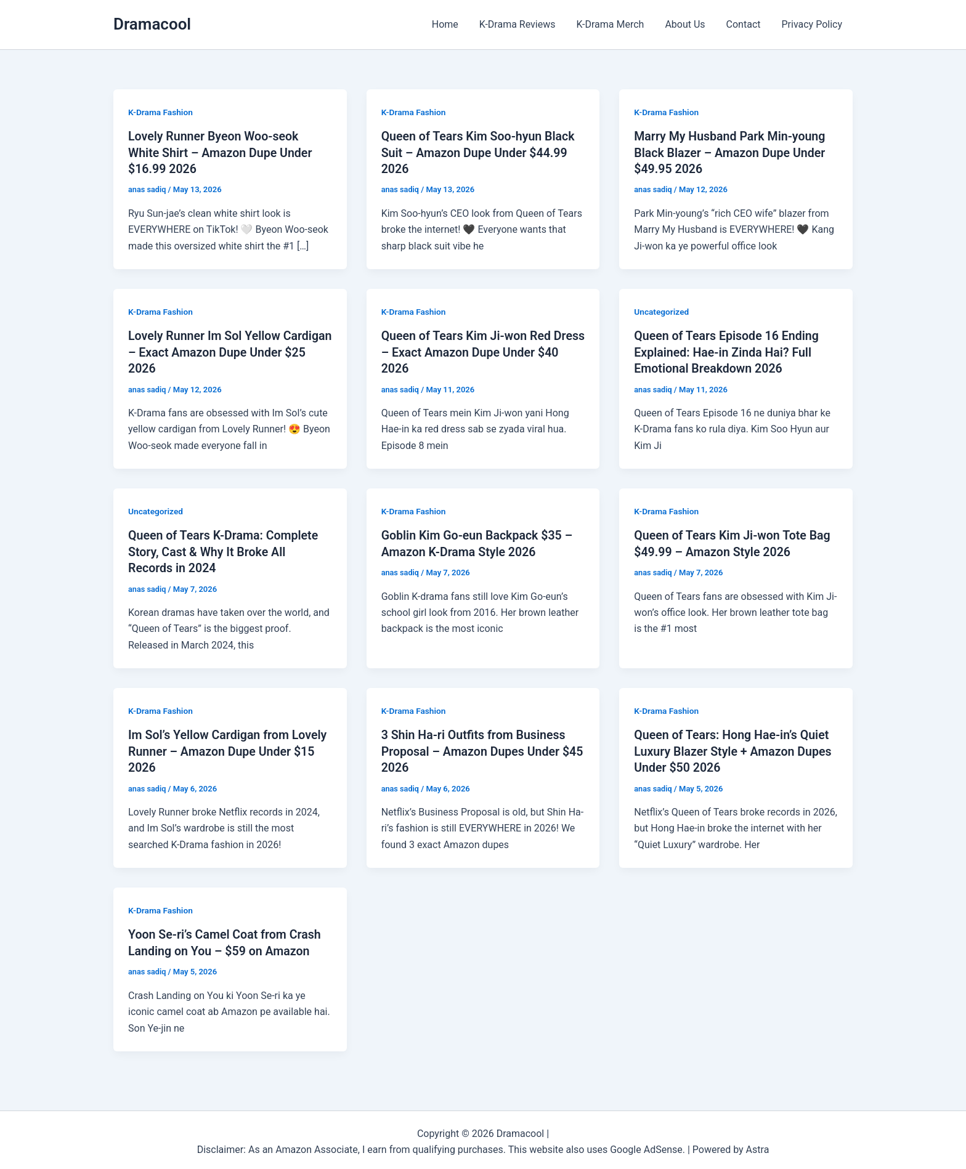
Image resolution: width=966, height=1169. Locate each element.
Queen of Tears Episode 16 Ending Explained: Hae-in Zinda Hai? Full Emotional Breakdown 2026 (728, 351)
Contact (745, 24)
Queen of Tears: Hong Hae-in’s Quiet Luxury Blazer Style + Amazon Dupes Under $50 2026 (735, 749)
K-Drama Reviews (523, 24)
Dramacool (152, 24)
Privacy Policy (812, 24)
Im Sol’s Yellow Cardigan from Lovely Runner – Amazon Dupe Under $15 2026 (229, 749)
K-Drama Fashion (161, 112)
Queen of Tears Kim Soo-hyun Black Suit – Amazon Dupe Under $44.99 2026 (480, 152)
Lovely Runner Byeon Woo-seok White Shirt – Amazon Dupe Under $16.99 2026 (222, 152)
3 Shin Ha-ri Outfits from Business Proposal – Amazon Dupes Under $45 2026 (475, 749)
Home (452, 24)
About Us (688, 24)
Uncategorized (662, 311)
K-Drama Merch (614, 24)
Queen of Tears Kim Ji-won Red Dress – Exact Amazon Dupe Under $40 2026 (477, 351)
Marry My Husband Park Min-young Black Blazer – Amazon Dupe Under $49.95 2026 (731, 152)
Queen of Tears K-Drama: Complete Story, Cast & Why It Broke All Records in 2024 (225, 550)
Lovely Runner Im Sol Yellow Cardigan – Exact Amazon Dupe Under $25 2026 (215, 351)
